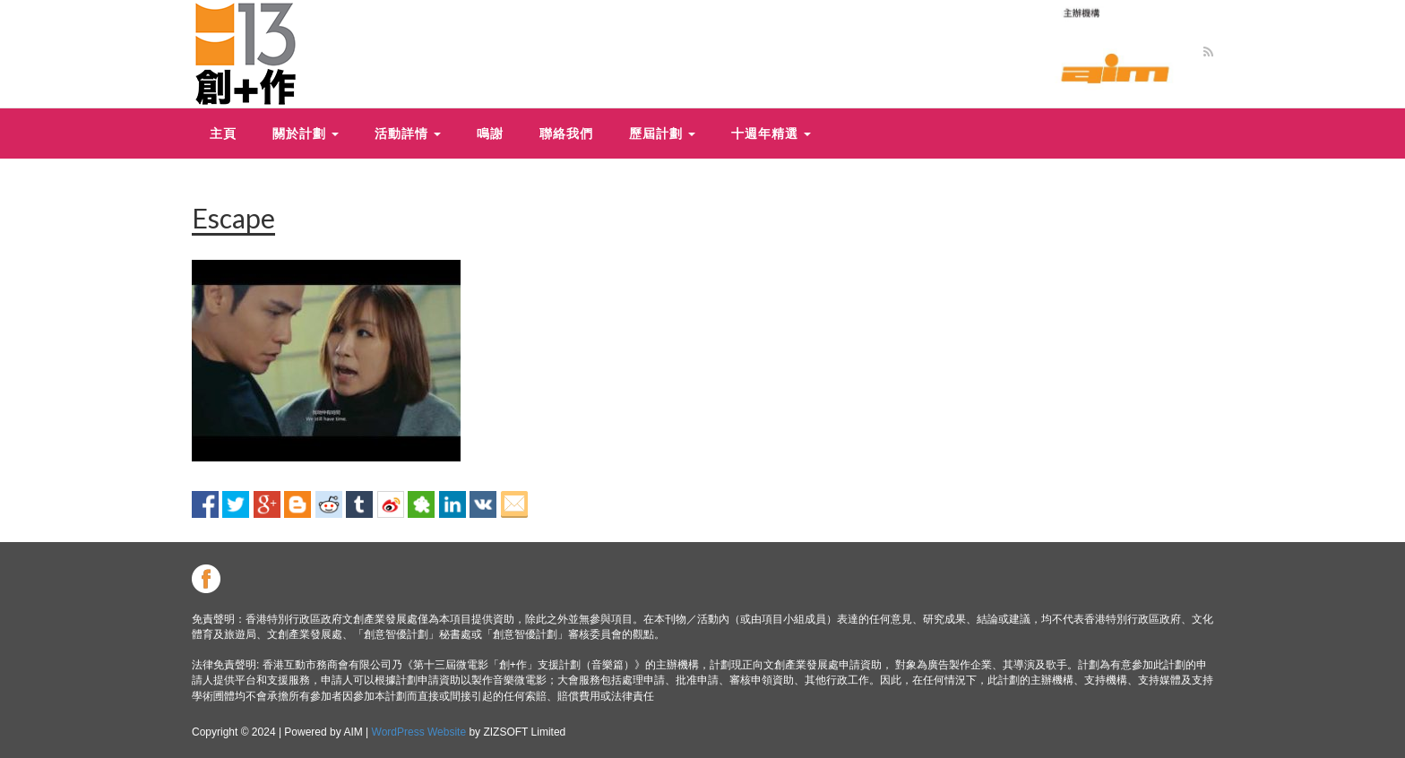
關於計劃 (305, 133)
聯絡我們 (566, 133)
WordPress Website (419, 732)
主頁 (223, 133)
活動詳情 (408, 133)
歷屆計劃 (662, 133)
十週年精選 (771, 133)
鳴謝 (490, 133)
